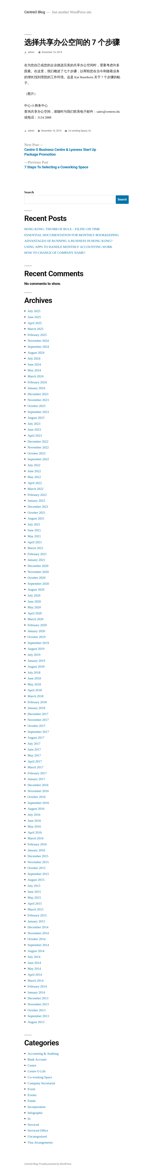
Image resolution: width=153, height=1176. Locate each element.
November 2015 (38, 862)
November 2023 (38, 400)
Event (31, 1089)
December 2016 (37, 785)
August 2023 (35, 418)
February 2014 (37, 986)
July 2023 (33, 424)
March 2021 (35, 548)
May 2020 (34, 607)
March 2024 (35, 376)
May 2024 (34, 370)
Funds (31, 1101)
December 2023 (37, 394)
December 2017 (37, 714)
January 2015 (36, 921)
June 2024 (34, 364)
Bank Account (36, 1059)
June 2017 (34, 749)
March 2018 (35, 696)
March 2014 (35, 981)
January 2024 (36, 388)
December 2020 (37, 566)
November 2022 (38, 447)
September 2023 (38, 412)
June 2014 (34, 963)
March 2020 (35, 619)
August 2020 (35, 589)
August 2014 (35, 951)
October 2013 (36, 1010)
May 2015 (34, 897)
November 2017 (38, 720)
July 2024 (33, 358)
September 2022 (38, 459)
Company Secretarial (41, 1083)
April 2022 (34, 483)
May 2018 (34, 684)
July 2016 (33, 815)
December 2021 (37, 507)
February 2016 (37, 844)
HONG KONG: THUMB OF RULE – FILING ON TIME (62, 229)
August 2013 (35, 1022)
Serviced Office (37, 1130)
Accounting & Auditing (43, 1054)
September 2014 (38, 945)
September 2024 (38, 347)
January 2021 (36, 560)
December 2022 (37, 441)
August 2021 (35, 518)
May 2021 (34, 536)
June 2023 (34, 429)
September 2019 (38, 643)
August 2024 (35, 353)
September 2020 (38, 584)
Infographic (35, 1113)
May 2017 (34, 755)
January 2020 (36, 631)
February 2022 (37, 495)
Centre (31, 1065)
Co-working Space (77, 130)
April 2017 (34, 761)
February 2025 (37, 335)
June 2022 (34, 471)
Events (31, 1095)
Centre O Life (36, 1071)
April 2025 (34, 323)
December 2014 (37, 927)
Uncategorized (37, 1136)
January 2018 (36, 708)
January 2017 (36, 779)
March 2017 (35, 767)
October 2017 (36, 726)
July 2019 (33, 655)
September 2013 (38, 1016)
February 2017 (37, 773)
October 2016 (36, 797)
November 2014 (38, 933)
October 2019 (36, 637)
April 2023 (34, 435)
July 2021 (33, 524)
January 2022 (36, 501)
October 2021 (36, 512)
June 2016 (34, 821)
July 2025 (33, 311)
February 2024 (37, 382)
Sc (89, 130)
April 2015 (34, 903)
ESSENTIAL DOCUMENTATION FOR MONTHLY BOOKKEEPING (71, 235)
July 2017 (33, 744)
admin (31, 52)
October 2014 (36, 939)
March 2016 (35, 838)
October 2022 (36, 453)
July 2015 (33, 886)
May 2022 (34, 477)
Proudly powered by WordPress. (55, 1164)
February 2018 (37, 702)
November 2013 (38, 1004)
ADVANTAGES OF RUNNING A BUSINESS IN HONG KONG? (68, 241)
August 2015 (35, 880)
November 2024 (38, 341)
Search (29, 192)
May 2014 (34, 969)
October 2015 (36, 868)
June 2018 (34, 678)
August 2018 (35, 666)
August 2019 (35, 649)
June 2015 (34, 892)
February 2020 (37, 625)
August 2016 (35, 809)
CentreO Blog (34, 12)
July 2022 (33, 465)
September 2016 (38, 803)
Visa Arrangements (40, 1142)
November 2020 (38, 572)
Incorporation (36, 1107)
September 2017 (38, 732)
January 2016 (36, 850)
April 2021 (34, 542)
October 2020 (36, 578)
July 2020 (33, 595)
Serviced (33, 1125)
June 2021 (34, 530)
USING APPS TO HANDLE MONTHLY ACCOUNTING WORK (68, 247)
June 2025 (34, 317)
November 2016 (38, 791)
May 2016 (34, 826)
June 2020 (34, 601)
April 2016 (34, 832)
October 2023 (36, 406)
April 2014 (34, 975)
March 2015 (35, 909)
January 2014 (36, 992)
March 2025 (35, 329)
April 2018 (34, 690)
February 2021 (37, 554)
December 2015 (37, 856)
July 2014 (33, 957)
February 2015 (37, 915)
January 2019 (36, 661)
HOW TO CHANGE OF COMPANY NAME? (54, 253)
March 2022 (35, 489)
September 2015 (38, 874)
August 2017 (35, 738)
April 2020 (34, 613)
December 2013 (37, 998)
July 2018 (33, 672)
